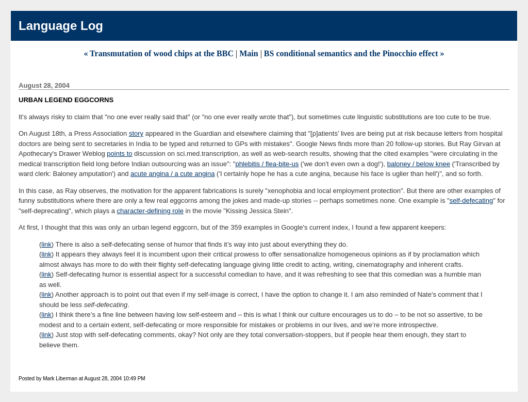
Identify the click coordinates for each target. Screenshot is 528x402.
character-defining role (150, 211)
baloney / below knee (418, 164)
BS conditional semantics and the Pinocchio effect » (354, 53)
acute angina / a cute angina (172, 174)
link (46, 244)
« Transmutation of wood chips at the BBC (160, 53)
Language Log (61, 26)
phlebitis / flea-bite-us (267, 164)
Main (248, 53)
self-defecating (471, 200)
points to (119, 153)
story (136, 133)
